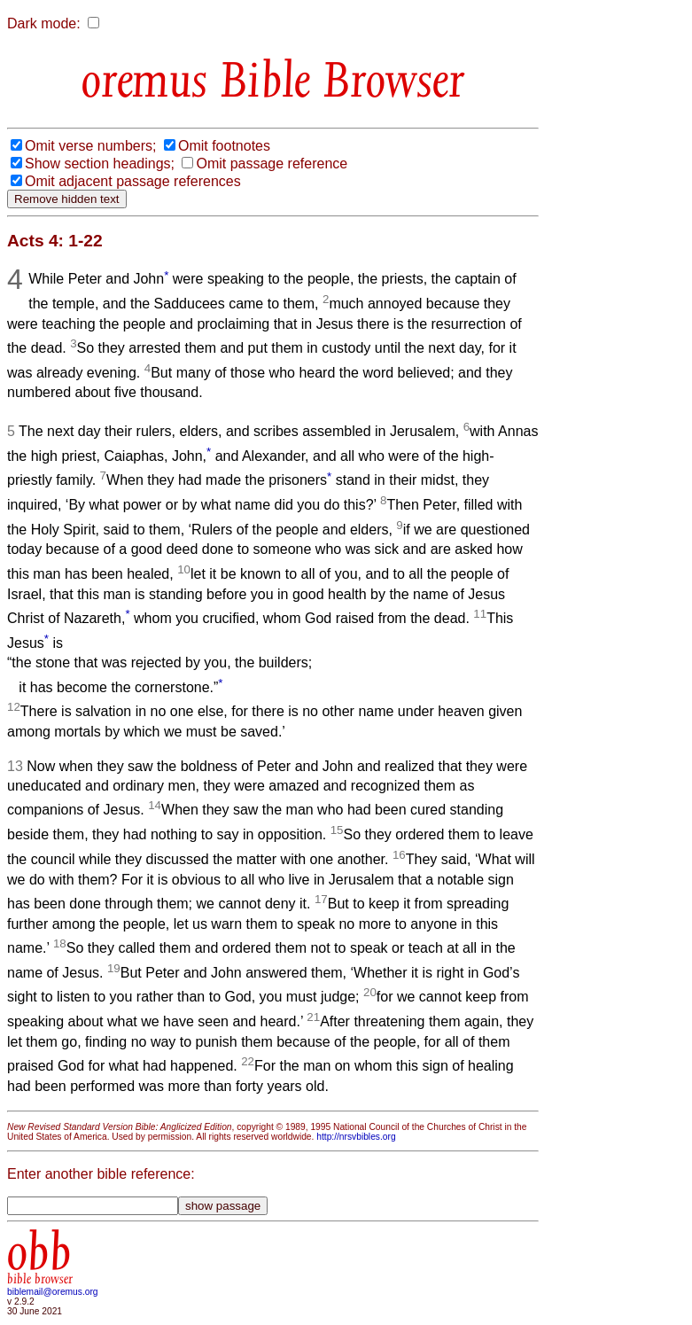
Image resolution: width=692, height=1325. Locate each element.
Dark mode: (44, 23)
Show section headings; (100, 163)
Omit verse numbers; (90, 145)
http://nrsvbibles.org (355, 1137)
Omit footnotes (224, 145)
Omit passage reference (271, 163)
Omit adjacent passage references (133, 181)
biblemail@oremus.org (52, 1292)
